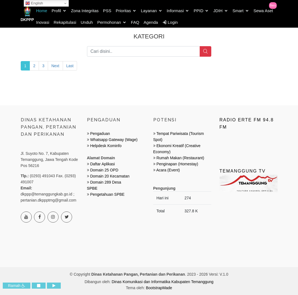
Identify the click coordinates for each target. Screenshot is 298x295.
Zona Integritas (85, 10)
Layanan (149, 10)
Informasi (175, 10)
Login (170, 22)
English (34, 3)
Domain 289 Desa (105, 182)
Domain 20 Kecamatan (109, 176)
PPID (198, 10)
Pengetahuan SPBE (107, 194)
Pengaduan (99, 133)
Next (55, 66)
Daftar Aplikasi (102, 164)
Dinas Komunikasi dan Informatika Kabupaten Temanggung (162, 282)
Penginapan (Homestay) (177, 164)
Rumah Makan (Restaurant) (180, 158)
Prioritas (123, 10)
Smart (238, 10)
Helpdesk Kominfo (105, 145)
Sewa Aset (263, 10)
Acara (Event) (168, 170)
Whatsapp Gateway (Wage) (113, 139)
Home (41, 10)
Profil (56, 10)
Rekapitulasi (65, 22)
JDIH (217, 10)
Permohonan (109, 22)
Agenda (151, 22)
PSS (107, 10)
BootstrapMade (159, 288)
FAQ (135, 22)
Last (69, 66)
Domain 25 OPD (104, 170)
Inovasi (42, 22)
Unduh (87, 22)
